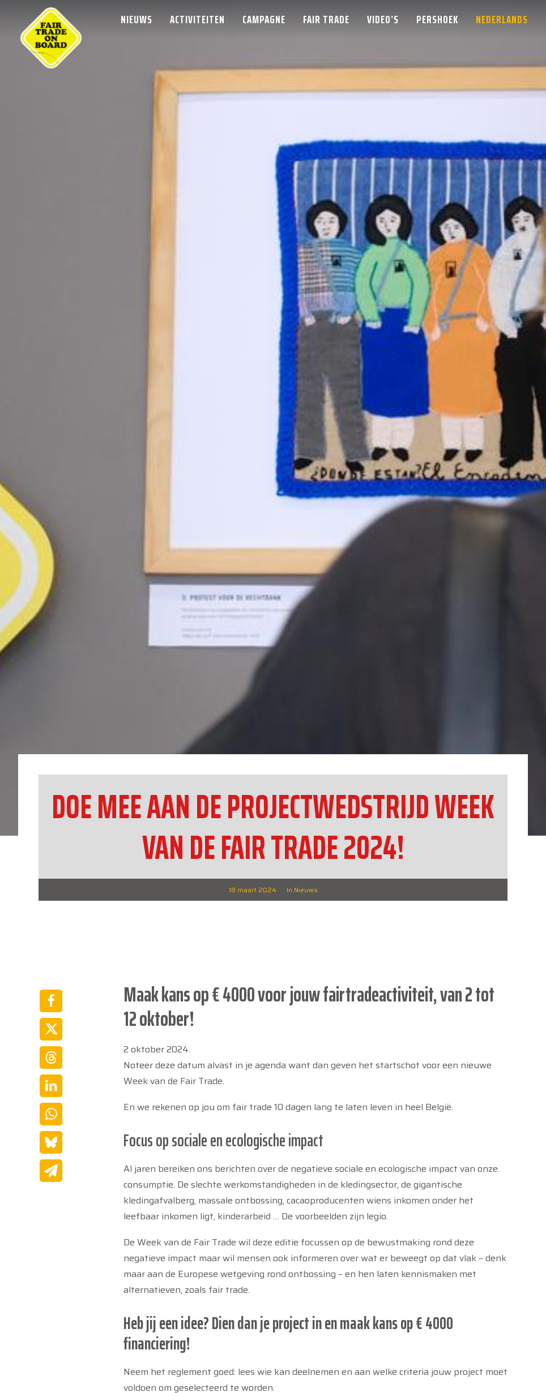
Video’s (383, 19)
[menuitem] (140, 19)
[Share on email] (51, 1045)
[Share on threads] (51, 932)
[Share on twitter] (51, 904)
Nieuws (136, 19)
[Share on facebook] (51, 876)
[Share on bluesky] (51, 1017)
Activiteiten (197, 19)
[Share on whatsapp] (51, 989)
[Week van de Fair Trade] (51, 19)
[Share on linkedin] (51, 960)
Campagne (263, 19)
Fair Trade (326, 19)
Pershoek (437, 19)
